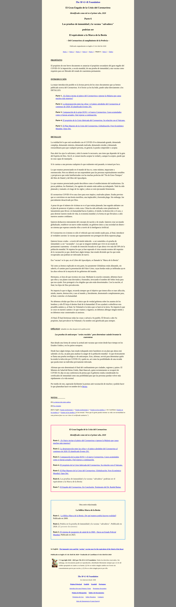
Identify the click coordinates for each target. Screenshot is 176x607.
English (86, 584)
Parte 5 (91, 52)
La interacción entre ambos (62, 402)
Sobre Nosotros (91, 597)
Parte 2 (71, 52)
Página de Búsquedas (79, 593)
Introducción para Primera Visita (80, 588)
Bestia (84, 386)
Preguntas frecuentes (99, 588)
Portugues (102, 584)
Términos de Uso (78, 597)
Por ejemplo (57, 406)
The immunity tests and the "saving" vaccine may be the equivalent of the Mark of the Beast (91, 549)
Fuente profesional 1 (67, 410)
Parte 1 (65, 52)
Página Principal (76, 584)
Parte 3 (78, 52)
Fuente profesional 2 (82, 410)
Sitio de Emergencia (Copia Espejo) (88, 601)
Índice (111, 52)
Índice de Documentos (96, 593)
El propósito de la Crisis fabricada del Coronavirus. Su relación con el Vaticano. (94, 120)
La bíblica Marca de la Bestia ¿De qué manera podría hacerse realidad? (88, 516)
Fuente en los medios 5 (68, 412)
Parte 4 (84, 52)
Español (94, 584)
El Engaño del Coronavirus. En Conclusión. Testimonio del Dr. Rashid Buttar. (90, 487)
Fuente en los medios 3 (97, 410)
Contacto (101, 597)
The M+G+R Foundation (88, 2)
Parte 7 (105, 52)
